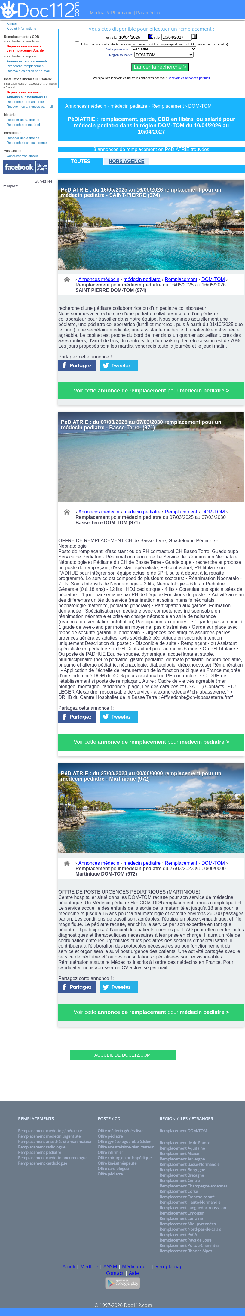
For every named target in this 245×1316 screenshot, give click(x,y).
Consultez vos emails (22, 156)
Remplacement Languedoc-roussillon (193, 1207)
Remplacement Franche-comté (187, 1197)
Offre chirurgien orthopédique (125, 1157)
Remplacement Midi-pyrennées (188, 1224)
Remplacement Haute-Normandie (190, 1202)
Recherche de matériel (23, 124)
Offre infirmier (110, 1152)
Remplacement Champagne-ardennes (193, 1186)
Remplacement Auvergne (182, 1159)
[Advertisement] (122, 1040)
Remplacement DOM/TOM (183, 1130)
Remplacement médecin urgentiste (49, 1136)
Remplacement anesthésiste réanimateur (55, 1141)
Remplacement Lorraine (181, 1218)
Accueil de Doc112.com (122, 1055)
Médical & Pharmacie (111, 12)
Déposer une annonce (23, 120)
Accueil (12, 24)
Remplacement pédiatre (39, 1152)
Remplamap (169, 1266)
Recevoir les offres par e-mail (28, 71)
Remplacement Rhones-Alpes (186, 1251)
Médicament (136, 1266)
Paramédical (148, 12)
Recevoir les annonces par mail (30, 106)
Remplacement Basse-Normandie (189, 1164)
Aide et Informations (21, 28)
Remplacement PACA (178, 1234)
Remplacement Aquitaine (182, 1148)
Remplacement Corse (179, 1191)
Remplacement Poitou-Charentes (189, 1245)
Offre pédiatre (110, 1136)
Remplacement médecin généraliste (50, 1130)
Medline (89, 1266)
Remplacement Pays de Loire (185, 1240)
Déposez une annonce (24, 92)
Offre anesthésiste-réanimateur (126, 1147)
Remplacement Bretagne (182, 1175)
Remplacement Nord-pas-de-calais (190, 1229)
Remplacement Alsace (179, 1153)
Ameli (69, 1266)
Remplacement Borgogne (182, 1169)
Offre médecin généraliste (120, 1130)
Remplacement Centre (180, 1180)
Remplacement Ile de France (185, 1142)
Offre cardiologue (113, 1168)
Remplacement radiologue (41, 1147)
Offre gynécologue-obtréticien (124, 1141)
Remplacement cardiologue (42, 1163)
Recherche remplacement (25, 66)
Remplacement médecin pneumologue (52, 1157)
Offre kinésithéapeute (117, 1163)
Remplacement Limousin (182, 1213)
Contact (115, 1273)
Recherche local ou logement (28, 142)
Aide (134, 1273)
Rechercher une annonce (25, 102)
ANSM (110, 1266)
